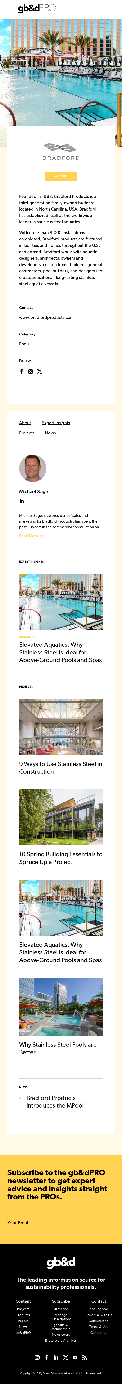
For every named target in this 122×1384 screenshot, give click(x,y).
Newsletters (61, 1335)
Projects (26, 433)
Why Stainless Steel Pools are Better (58, 1049)
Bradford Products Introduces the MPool (55, 1102)
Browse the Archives (61, 1341)
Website (61, 176)
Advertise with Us (99, 1315)
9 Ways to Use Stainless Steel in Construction (60, 768)
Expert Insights (56, 423)
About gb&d (98, 1309)
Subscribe (60, 1309)
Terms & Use (98, 1327)
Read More (28, 535)
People (23, 1321)
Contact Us (98, 1333)
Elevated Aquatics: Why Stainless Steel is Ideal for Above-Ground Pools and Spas (60, 653)
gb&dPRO (23, 1333)
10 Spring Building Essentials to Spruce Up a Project (61, 859)
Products (27, 637)
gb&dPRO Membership (61, 1327)
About (25, 423)
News (50, 433)
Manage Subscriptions (60, 1317)
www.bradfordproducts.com (46, 318)
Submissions (98, 1321)
